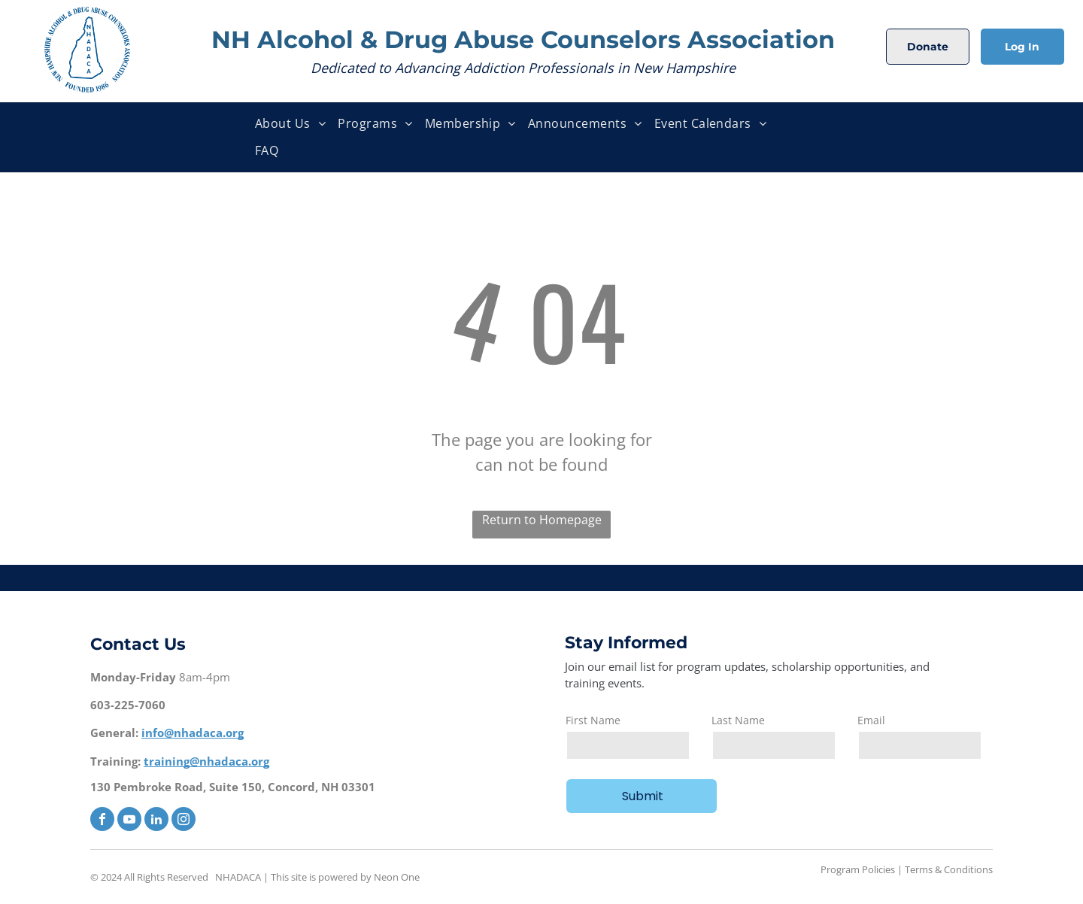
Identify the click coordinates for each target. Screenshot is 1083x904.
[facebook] (102, 821)
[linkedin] (156, 821)
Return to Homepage (542, 519)
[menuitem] (290, 124)
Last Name (738, 720)
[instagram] (183, 821)
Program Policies (858, 869)
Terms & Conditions (949, 869)
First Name (593, 720)
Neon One (397, 877)
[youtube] (129, 821)
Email (871, 720)
